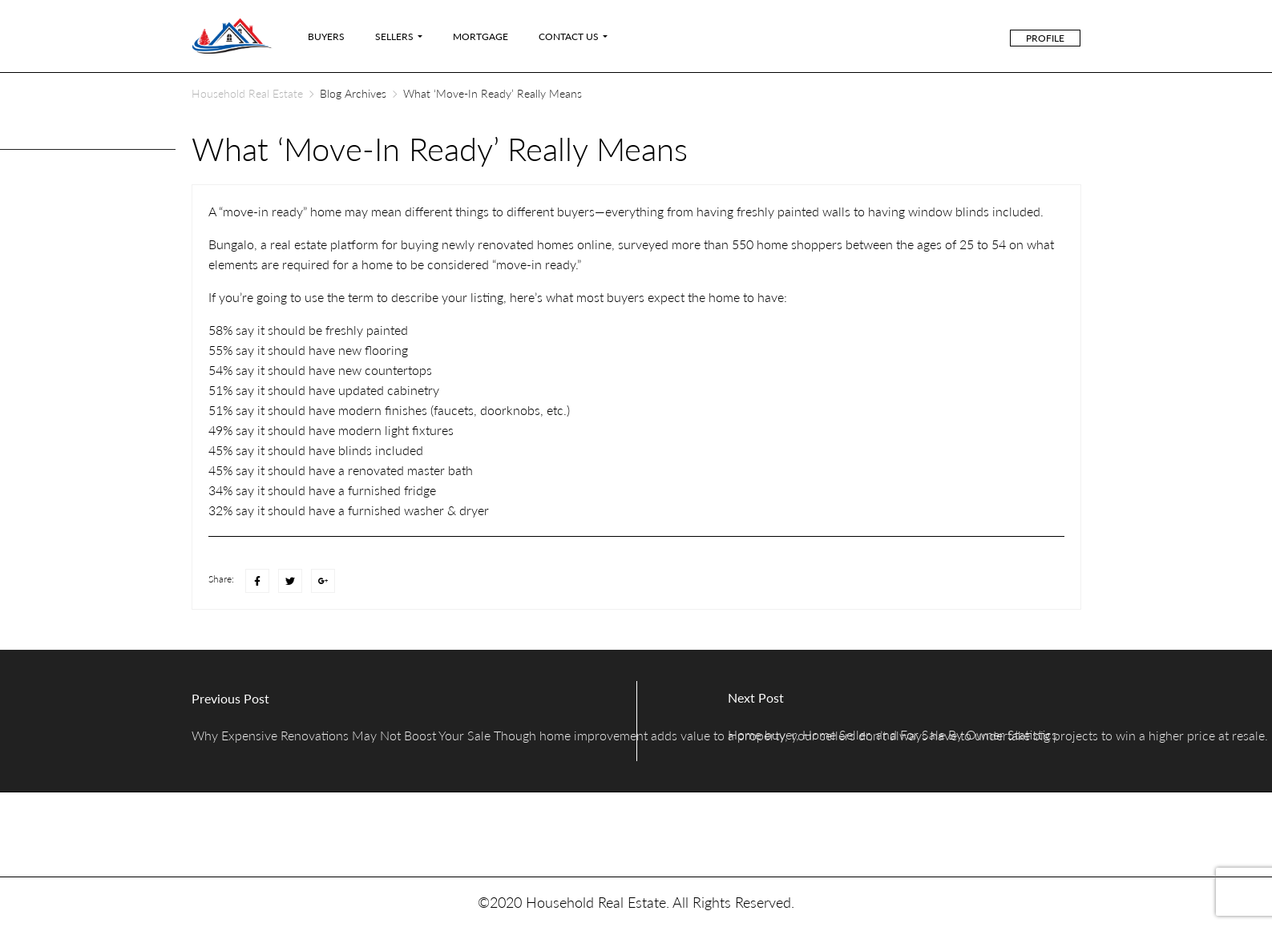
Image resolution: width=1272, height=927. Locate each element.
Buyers (326, 36)
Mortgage (480, 36)
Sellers (394, 36)
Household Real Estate (247, 93)
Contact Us (569, 36)
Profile (1045, 38)
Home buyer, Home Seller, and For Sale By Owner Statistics (892, 734)
